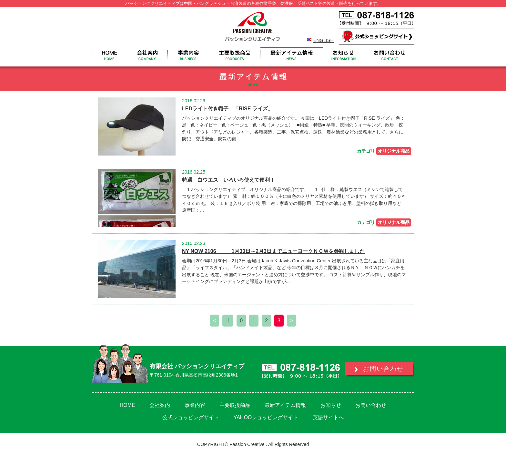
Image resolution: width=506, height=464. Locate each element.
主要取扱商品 (234, 405)
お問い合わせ (370, 405)
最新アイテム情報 (285, 405)
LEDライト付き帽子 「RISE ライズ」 (227, 108)
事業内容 (195, 405)
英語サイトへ (328, 417)
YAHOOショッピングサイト (266, 417)
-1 (228, 320)
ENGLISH (323, 40)
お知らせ (330, 405)
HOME (127, 405)
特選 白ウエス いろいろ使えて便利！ (228, 180)
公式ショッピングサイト (190, 417)
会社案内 (159, 405)
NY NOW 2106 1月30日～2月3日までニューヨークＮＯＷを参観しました (273, 251)
